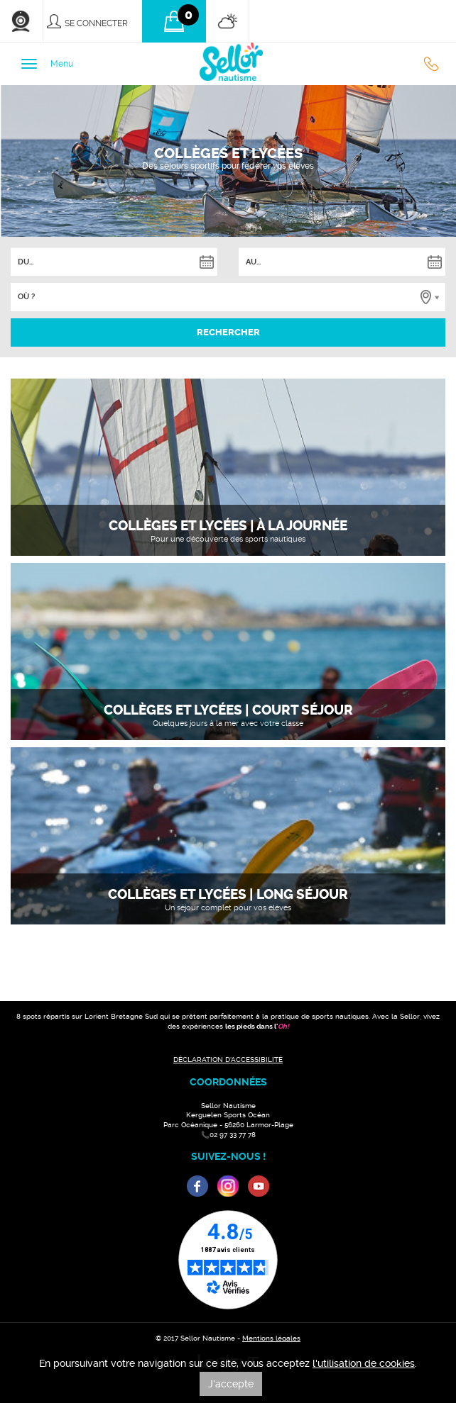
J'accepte (231, 1384)
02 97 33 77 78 (434, 64)
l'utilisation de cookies (364, 1363)
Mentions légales (271, 1338)
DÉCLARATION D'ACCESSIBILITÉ (228, 1059)
